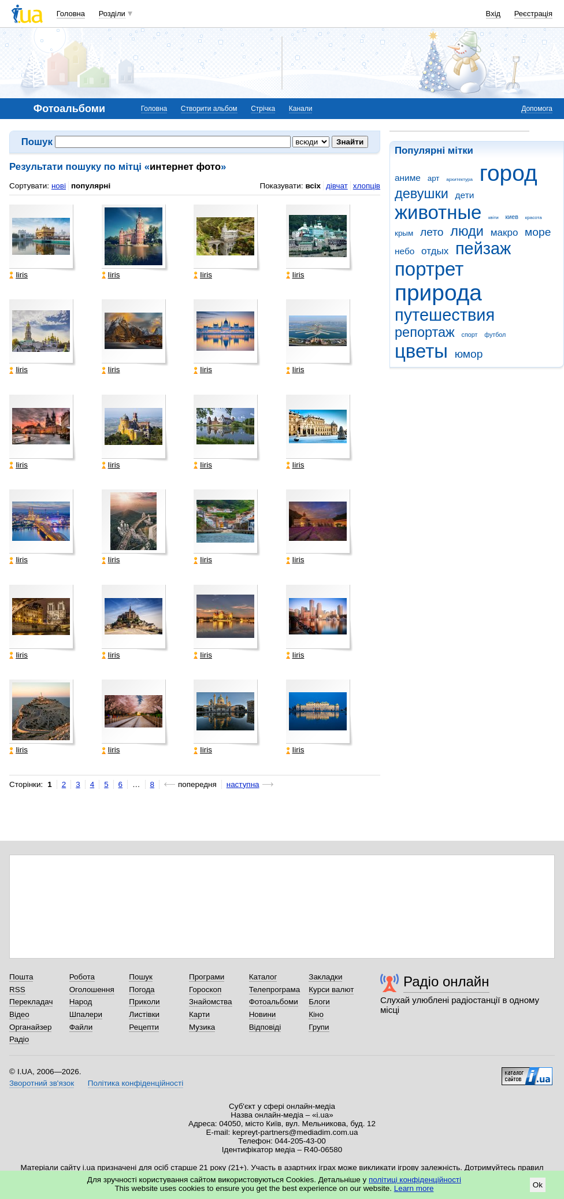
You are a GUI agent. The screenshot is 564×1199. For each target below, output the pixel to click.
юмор (469, 354)
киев (512, 216)
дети (464, 195)
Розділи (112, 13)
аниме (408, 178)
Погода (141, 989)
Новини (262, 1014)
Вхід (493, 13)
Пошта (21, 976)
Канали (301, 109)
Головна (71, 13)
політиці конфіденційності (415, 1179)
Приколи (144, 1001)
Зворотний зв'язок (41, 1083)
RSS (17, 989)
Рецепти (144, 1027)
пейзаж (483, 248)
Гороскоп (205, 989)
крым (404, 233)
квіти (493, 217)
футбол (495, 334)
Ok (538, 1185)
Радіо (19, 1039)
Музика (202, 1027)
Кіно (316, 1014)
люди (467, 231)
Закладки (325, 976)
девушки (421, 193)
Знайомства (210, 1001)
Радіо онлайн (446, 981)
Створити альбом (209, 109)
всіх (313, 185)
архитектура (459, 179)
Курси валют (331, 989)
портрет (429, 269)
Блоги (319, 1001)
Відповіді (265, 1027)
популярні (90, 185)
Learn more (414, 1188)
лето (432, 232)
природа (438, 292)
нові (58, 185)
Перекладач (31, 1001)
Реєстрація (533, 13)
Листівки (144, 1014)
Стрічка (263, 109)
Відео (19, 1014)
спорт (470, 334)
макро (504, 232)
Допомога (536, 109)
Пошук (141, 976)
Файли (81, 1027)
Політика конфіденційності (135, 1083)
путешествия (445, 315)
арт (434, 178)
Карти (199, 1014)
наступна (243, 784)
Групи (319, 1027)
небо (404, 251)
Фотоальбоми (273, 1001)
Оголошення (91, 989)
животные (438, 212)
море (538, 232)
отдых (434, 251)
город (508, 173)
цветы (421, 351)
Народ (80, 1001)
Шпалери (85, 1014)
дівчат (337, 185)
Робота (82, 976)
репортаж (425, 332)
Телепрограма (274, 989)
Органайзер (30, 1027)
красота (533, 217)
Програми (206, 976)
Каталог (263, 976)
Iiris (18, 275)
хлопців (366, 185)
